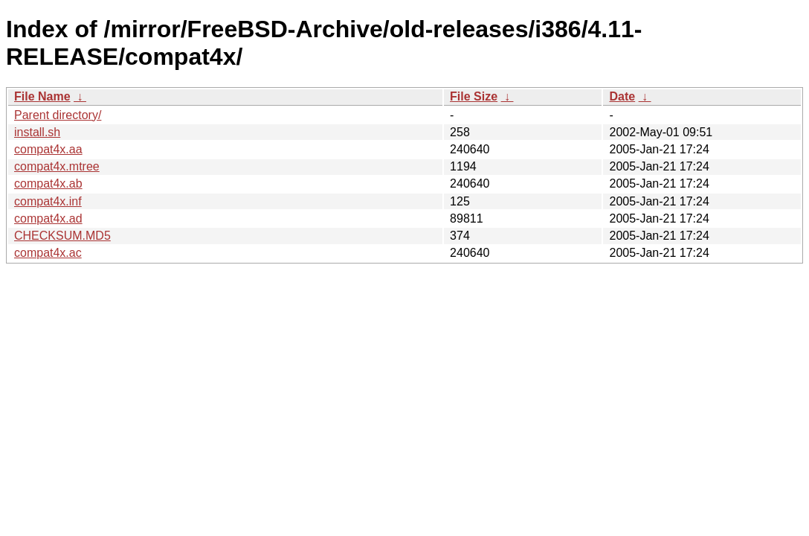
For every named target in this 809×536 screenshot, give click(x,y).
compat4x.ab (48, 183)
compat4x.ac (48, 252)
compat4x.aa (48, 149)
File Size (473, 96)
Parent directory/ (57, 115)
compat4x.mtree (57, 166)
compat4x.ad (48, 218)
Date (622, 96)
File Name (42, 96)
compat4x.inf (48, 201)
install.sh (37, 132)
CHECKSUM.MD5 (62, 235)
